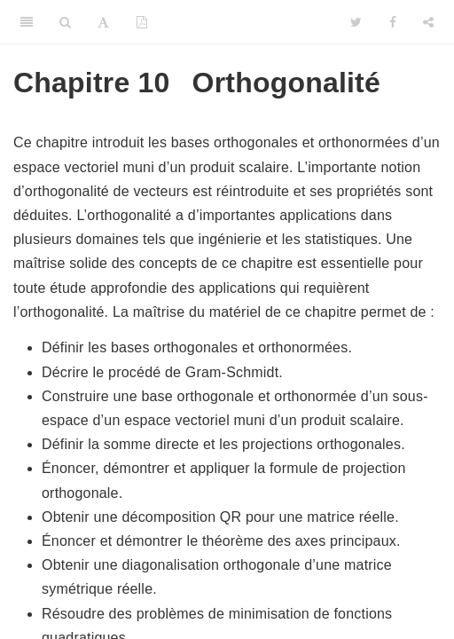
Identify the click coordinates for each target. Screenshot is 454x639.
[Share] (428, 22)
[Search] (65, 22)
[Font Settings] (103, 22)
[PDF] (141, 22)
